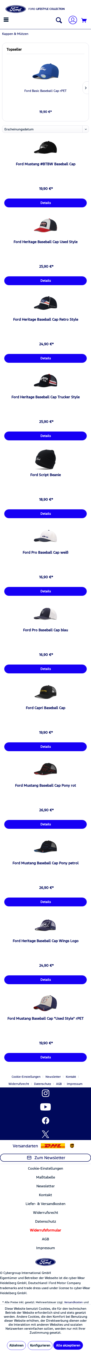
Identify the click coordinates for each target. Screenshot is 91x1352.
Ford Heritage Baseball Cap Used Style (45, 242)
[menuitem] (6, 19)
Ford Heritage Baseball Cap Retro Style (45, 319)
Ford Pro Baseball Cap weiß (45, 552)
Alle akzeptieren (68, 1345)
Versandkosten (73, 1302)
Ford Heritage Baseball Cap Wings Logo (46, 941)
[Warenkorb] (84, 20)
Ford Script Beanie (45, 475)
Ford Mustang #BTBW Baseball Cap (45, 164)
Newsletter (53, 1077)
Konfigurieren (40, 1345)
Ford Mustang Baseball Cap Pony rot (45, 785)
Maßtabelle (45, 1177)
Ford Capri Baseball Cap (45, 708)
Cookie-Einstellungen (26, 1077)
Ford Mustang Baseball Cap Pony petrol (45, 863)
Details (45, 203)
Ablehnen (16, 1345)
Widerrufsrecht (18, 1084)
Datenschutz (42, 1084)
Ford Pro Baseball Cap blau (45, 630)
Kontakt (71, 1077)
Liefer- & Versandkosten (45, 1203)
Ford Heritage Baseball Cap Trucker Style (45, 397)
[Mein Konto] (71, 20)
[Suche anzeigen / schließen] (58, 20)
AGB (59, 1084)
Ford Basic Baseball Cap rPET (45, 91)
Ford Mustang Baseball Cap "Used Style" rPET (45, 1018)
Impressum (75, 1084)
